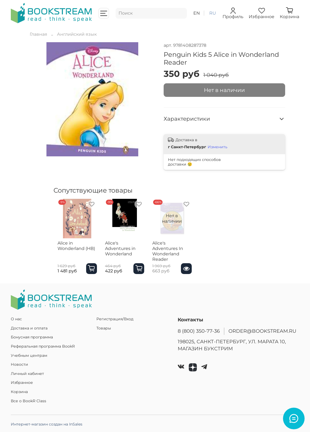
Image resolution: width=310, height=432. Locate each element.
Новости (19, 364)
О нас (16, 318)
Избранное (22, 382)
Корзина (19, 391)
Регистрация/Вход (114, 318)
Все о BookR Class (28, 400)
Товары (103, 328)
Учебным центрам (29, 355)
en (196, 13)
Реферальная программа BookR (43, 346)
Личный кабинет (27, 373)
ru (212, 13)
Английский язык (77, 34)
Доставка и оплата (29, 328)
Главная (38, 34)
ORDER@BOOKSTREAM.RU (262, 331)
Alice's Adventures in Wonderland (126, 251)
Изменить (217, 146)
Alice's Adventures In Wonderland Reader (179, 254)
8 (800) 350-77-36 (199, 331)
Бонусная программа (32, 337)
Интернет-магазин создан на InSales (46, 424)
